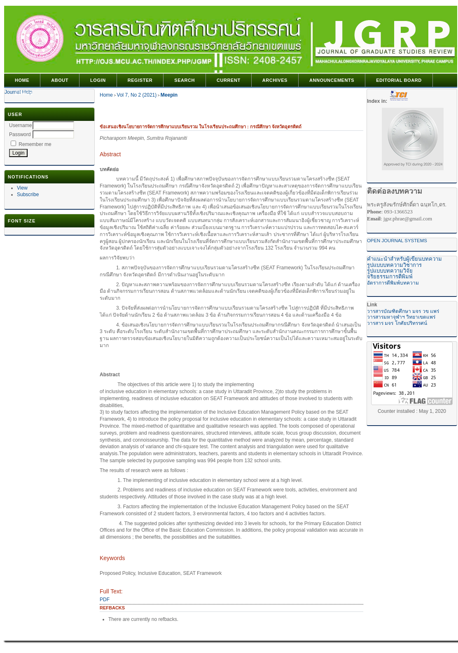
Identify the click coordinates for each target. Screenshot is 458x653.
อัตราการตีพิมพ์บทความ (393, 283)
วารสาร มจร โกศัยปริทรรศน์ (397, 323)
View (22, 188)
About (59, 80)
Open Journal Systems (397, 240)
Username (20, 125)
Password (20, 134)
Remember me (35, 144)
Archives (274, 80)
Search (184, 80)
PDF (105, 599)
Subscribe (28, 194)
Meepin (169, 95)
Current (229, 80)
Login (98, 80)
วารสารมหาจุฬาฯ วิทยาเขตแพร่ (401, 317)
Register (140, 80)
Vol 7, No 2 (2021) (137, 95)
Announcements (331, 80)
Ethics (24, 93)
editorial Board (399, 80)
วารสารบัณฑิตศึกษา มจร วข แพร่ (403, 311)
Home (22, 80)
